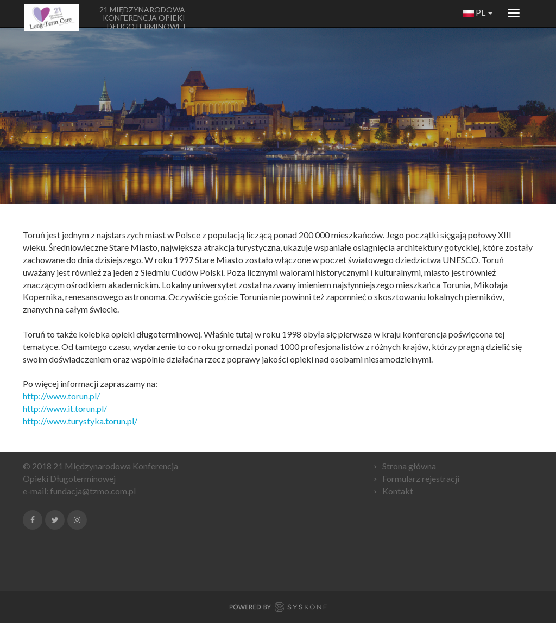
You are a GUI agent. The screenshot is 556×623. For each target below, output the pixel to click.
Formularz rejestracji (420, 478)
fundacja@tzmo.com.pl (93, 491)
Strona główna (409, 466)
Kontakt (397, 491)
